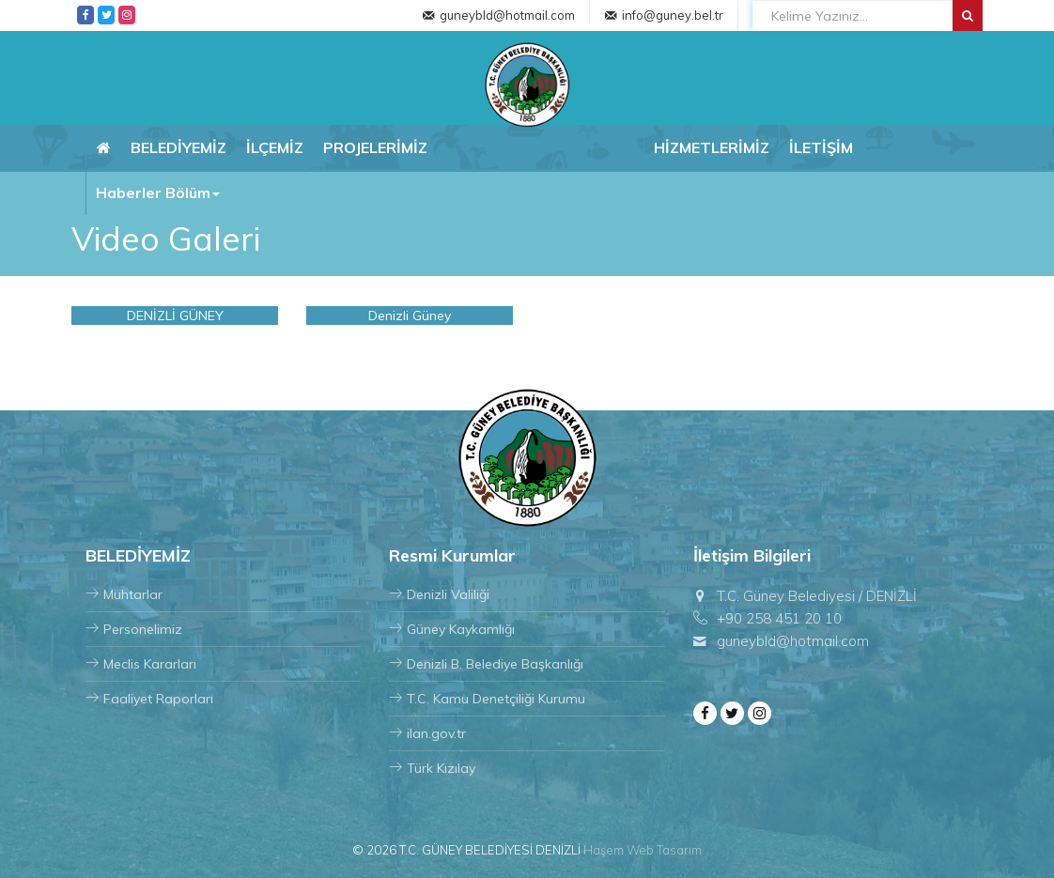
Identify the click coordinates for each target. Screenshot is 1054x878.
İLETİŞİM (821, 147)
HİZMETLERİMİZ (711, 147)
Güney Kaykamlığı (452, 629)
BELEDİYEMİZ (178, 147)
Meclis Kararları (140, 663)
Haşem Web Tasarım (642, 849)
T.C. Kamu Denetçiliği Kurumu (487, 698)
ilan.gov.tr (427, 733)
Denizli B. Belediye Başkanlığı (486, 663)
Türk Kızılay (432, 768)
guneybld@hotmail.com (507, 15)
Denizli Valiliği (439, 594)
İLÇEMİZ (274, 147)
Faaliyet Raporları (149, 698)
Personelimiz (133, 629)
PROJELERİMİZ (375, 147)
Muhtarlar (124, 594)
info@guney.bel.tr (672, 15)
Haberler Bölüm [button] (158, 192)
